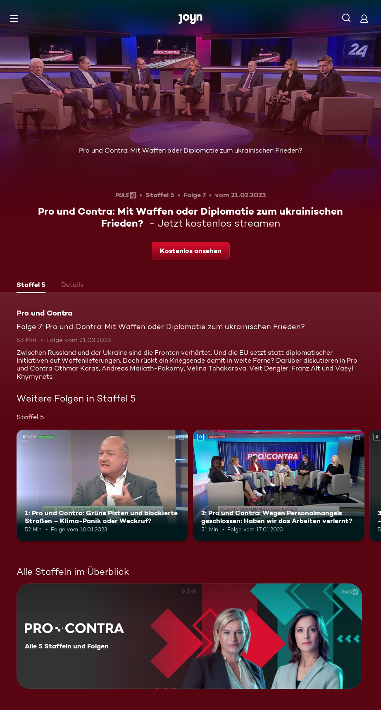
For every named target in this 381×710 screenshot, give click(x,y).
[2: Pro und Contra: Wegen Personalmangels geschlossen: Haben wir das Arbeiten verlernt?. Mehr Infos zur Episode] (278, 485)
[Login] (364, 18)
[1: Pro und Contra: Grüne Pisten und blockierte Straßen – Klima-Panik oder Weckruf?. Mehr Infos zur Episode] (102, 485)
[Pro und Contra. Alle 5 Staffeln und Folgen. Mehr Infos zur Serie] (189, 636)
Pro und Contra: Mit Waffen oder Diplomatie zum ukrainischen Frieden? (190, 150)
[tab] (31, 285)
